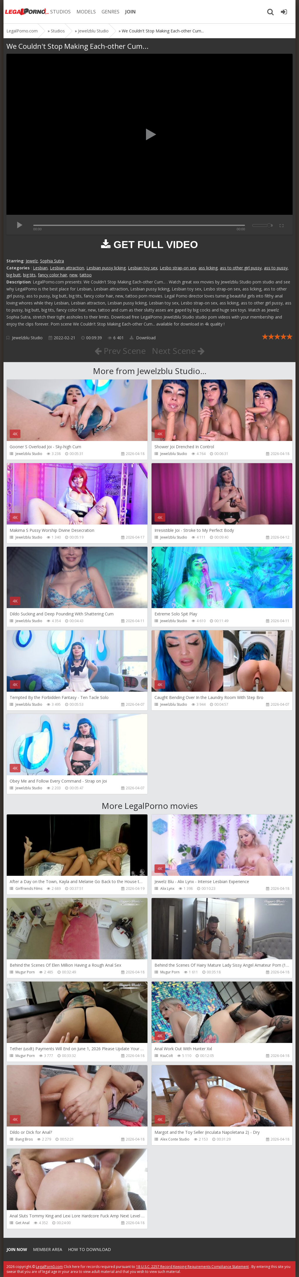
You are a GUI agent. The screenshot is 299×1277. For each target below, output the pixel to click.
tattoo (86, 275)
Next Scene (178, 350)
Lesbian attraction (67, 268)
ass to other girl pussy (241, 268)
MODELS (86, 11)
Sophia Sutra (52, 261)
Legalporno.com (27, 11)
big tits (29, 275)
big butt (13, 275)
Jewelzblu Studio (27, 337)
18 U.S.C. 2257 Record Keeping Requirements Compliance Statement (192, 1266)
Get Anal (22, 1222)
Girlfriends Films (28, 888)
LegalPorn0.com (49, 1266)
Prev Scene (120, 350)
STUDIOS (60, 11)
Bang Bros (24, 1139)
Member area (47, 1249)
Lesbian (40, 268)
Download (143, 337)
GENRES (110, 11)
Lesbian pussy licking (106, 268)
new (73, 275)
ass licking (208, 268)
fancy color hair (52, 275)
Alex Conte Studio (175, 1139)
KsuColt (166, 1055)
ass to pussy (276, 268)
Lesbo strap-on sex (178, 268)
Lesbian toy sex (142, 268)
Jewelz (32, 261)
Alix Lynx (167, 888)
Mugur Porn (25, 972)
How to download (89, 1249)
